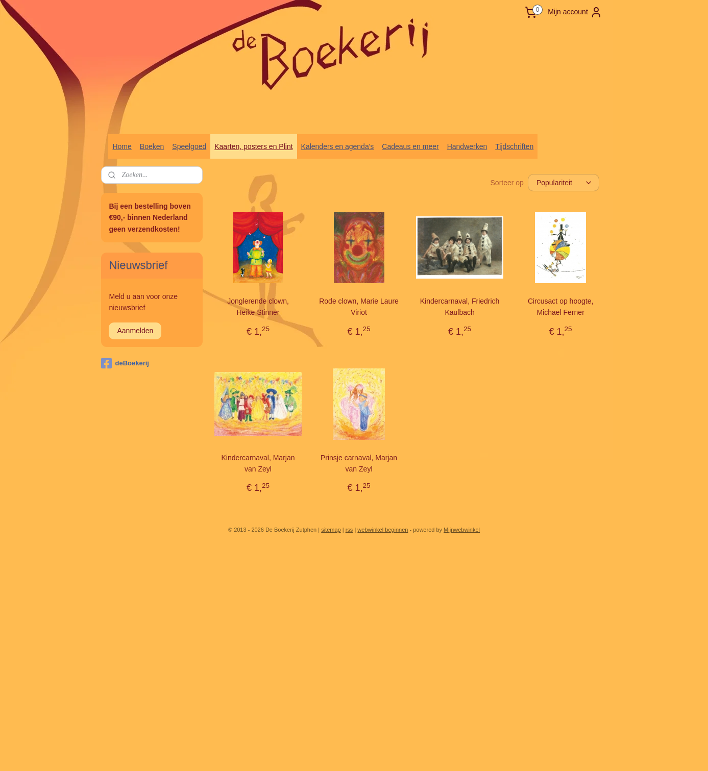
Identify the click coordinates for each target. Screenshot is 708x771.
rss (349, 530)
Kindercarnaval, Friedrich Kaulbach (459, 306)
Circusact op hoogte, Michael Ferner (560, 306)
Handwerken (467, 146)
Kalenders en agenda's (337, 146)
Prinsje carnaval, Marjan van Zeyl (359, 463)
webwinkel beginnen (382, 530)
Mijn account (575, 12)
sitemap (331, 530)
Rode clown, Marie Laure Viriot (359, 306)
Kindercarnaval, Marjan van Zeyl (258, 463)
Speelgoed (189, 146)
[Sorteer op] (563, 183)
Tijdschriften (514, 146)
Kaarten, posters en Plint (253, 146)
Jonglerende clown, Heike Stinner (258, 306)
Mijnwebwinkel (462, 530)
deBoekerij (125, 363)
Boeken (152, 146)
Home (121, 146)
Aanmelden (135, 331)
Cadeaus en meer (410, 146)
